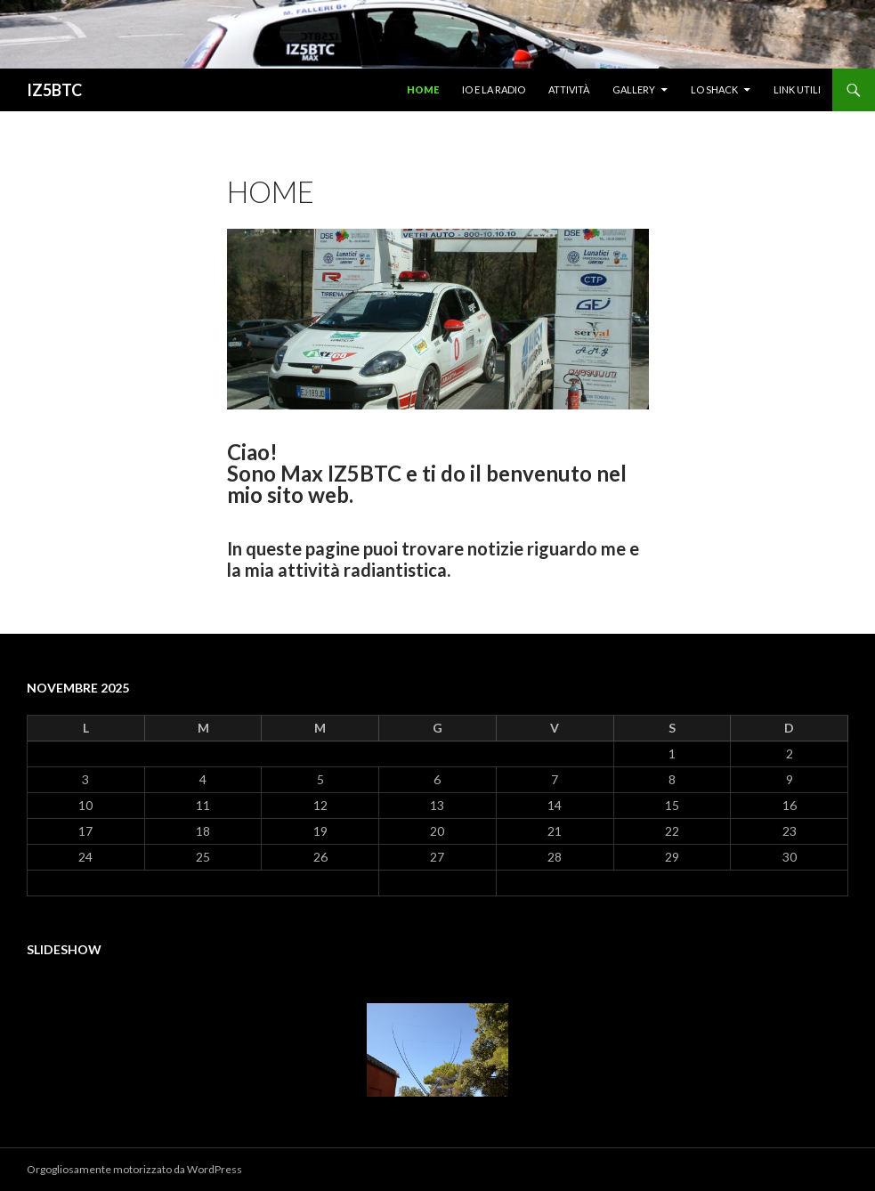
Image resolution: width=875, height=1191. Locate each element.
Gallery (633, 89)
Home (423, 89)
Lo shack (714, 89)
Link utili (797, 89)
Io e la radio (493, 89)
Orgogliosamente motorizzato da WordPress (134, 1169)
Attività (568, 89)
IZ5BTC (54, 90)
